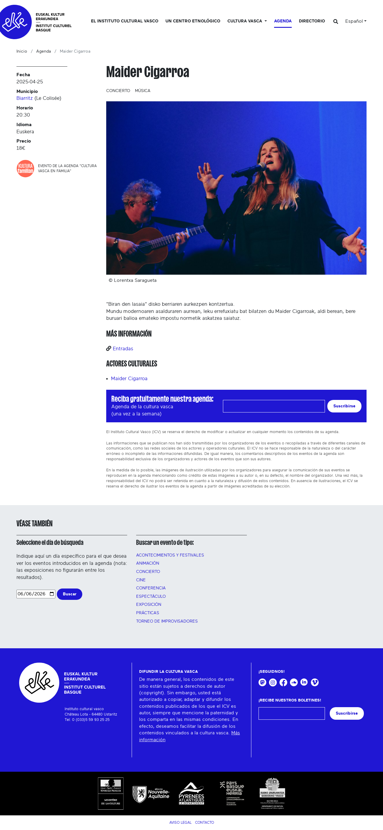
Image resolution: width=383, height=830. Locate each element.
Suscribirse (344, 406)
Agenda (283, 21)
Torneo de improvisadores (167, 621)
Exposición (148, 605)
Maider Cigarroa (129, 378)
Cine (141, 580)
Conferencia (151, 588)
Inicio (21, 51)
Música (143, 91)
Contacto (204, 822)
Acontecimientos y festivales (170, 555)
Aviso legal (180, 822)
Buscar (69, 594)
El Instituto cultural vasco (124, 21)
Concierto (118, 91)
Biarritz (24, 98)
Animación (147, 563)
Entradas (123, 348)
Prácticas (147, 613)
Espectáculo (151, 596)
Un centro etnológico (192, 21)
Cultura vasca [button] (245, 21)
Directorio (312, 21)
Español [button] (354, 21)
